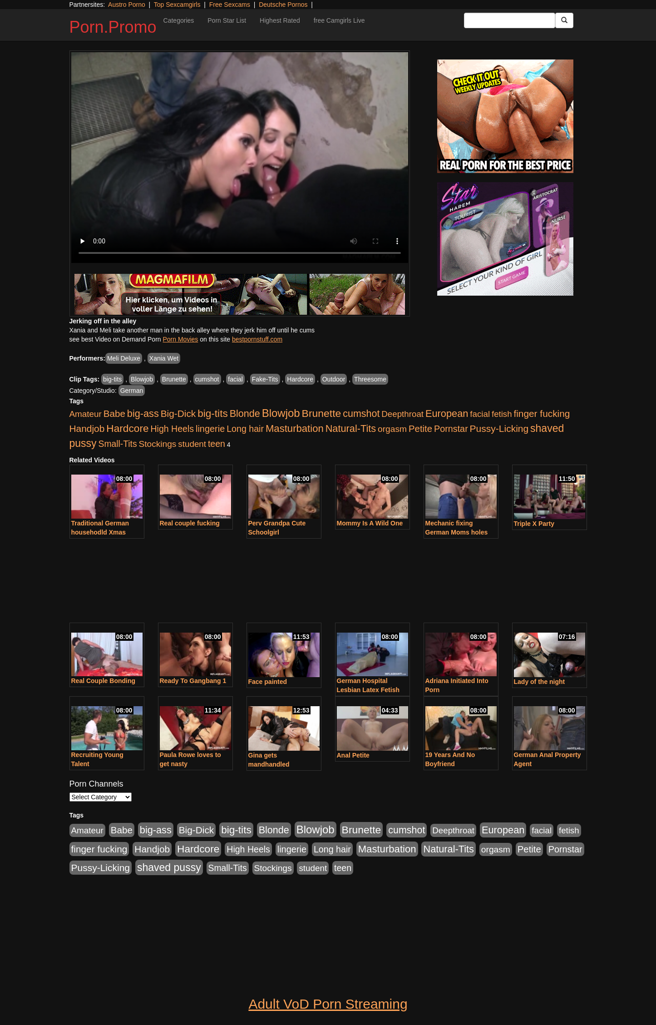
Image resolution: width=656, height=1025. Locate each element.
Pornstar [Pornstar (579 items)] (451, 429)
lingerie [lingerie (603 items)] (210, 429)
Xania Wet (163, 358)
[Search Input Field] (509, 20)
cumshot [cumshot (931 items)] (361, 413)
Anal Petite (353, 755)
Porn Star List (226, 20)
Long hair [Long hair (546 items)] (245, 429)
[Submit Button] (564, 20)
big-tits (112, 379)
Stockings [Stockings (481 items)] (157, 444)
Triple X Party (534, 523)
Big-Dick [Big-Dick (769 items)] (178, 413)
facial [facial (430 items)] (480, 414)
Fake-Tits (265, 379)
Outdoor (333, 379)
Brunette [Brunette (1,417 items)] (321, 413)
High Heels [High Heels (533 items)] (172, 429)
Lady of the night (539, 681)
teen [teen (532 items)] (216, 444)
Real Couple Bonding (103, 680)
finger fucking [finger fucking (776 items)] (541, 413)
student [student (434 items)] (192, 444)
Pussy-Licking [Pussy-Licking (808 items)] (499, 428)
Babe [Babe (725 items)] (114, 413)
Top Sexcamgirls (177, 4)
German (131, 390)
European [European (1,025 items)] (447, 413)
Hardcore (300, 379)
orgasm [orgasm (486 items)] (392, 429)
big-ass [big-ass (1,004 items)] (143, 413)
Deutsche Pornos (283, 4)
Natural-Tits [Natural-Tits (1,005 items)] (351, 428)
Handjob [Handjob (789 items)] (87, 428)
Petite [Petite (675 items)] (420, 429)
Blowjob (142, 379)
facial (235, 379)
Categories (178, 20)
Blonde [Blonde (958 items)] (245, 413)
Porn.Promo (113, 27)
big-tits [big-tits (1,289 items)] (212, 413)
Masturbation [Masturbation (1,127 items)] (295, 428)
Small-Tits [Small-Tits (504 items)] (118, 444)
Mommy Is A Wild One (370, 523)
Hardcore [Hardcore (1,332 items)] (127, 428)
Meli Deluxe (123, 358)
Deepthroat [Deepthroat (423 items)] (402, 414)
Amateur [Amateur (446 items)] (85, 414)
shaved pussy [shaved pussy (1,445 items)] (169, 867)
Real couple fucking (190, 523)
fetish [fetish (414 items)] (502, 414)
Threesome (370, 379)
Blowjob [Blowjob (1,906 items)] (281, 413)
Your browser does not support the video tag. (239, 157)
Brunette (174, 379)
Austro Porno (126, 4)
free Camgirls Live (339, 20)
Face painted (267, 681)
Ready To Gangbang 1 (193, 680)
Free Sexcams (229, 4)
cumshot (207, 379)
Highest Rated (280, 20)
